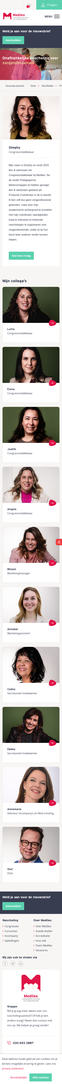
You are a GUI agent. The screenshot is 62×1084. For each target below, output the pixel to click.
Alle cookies (41, 1077)
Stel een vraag (21, 255)
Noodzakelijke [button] (18, 1077)
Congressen (10, 926)
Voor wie (39, 940)
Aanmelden (13, 40)
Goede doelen (42, 931)
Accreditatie (41, 936)
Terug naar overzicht (15, 85)
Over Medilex (42, 926)
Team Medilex (42, 945)
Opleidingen (10, 940)
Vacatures (40, 950)
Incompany (10, 936)
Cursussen (9, 931)
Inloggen (49, 4)
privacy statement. (13, 1068)
